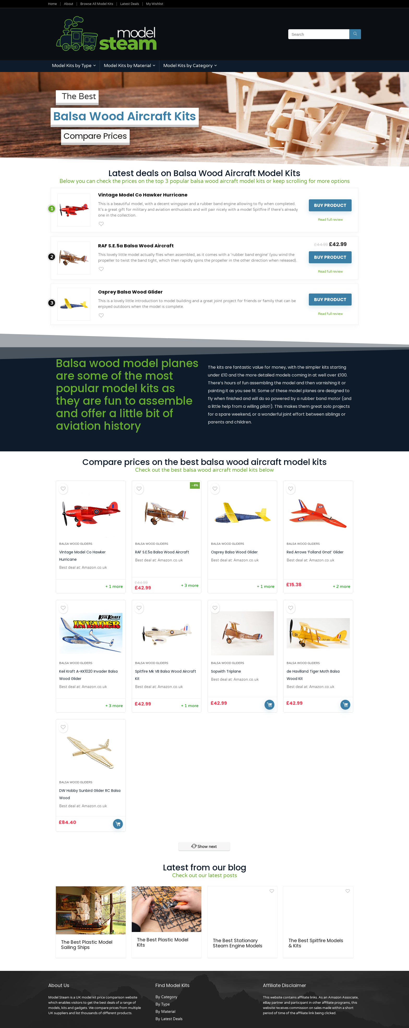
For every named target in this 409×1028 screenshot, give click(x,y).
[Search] (355, 34)
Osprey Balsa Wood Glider (130, 292)
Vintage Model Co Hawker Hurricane (143, 195)
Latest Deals (129, 4)
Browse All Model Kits (96, 4)
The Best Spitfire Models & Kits (315, 942)
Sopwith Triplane (226, 671)
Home (52, 4)
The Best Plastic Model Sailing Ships (86, 942)
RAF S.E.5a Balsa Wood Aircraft (136, 245)
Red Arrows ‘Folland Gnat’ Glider (315, 552)
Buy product (330, 205)
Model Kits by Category (188, 65)
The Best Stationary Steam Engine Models (237, 942)
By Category (166, 995)
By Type (162, 1002)
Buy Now (269, 705)
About (68, 4)
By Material (165, 1009)
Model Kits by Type (72, 65)
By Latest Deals (169, 1016)
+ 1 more (114, 586)
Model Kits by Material (127, 65)
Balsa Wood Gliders (75, 544)
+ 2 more (341, 586)
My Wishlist (154, 4)
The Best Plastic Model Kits (162, 942)
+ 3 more (190, 585)
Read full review (330, 220)
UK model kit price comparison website (106, 995)
